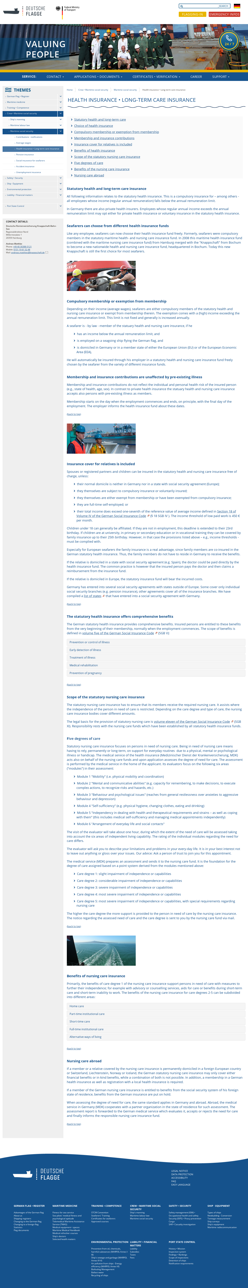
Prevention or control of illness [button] (90, 642)
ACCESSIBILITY (179, 1177)
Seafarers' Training (100, 1215)
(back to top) (74, 414)
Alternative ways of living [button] (85, 1037)
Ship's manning (17, 119)
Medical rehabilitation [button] (84, 665)
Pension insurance (25, 154)
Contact (55, 77)
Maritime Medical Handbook (66, 1230)
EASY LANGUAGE (180, 1184)
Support (220, 77)
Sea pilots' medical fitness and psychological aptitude (67, 1217)
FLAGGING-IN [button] (192, 14)
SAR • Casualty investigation (182, 1224)
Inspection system (177, 1251)
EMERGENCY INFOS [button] (224, 14)
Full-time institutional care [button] (87, 1029)
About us (18, 1215)
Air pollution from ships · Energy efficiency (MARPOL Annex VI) (106, 1265)
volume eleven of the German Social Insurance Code (192, 721)
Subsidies (134, 1251)
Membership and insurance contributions (104, 138)
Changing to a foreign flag (26, 1224)
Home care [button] (77, 1006)
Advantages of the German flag (29, 1212)
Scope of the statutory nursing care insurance (107, 157)
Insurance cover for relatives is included (103, 144)
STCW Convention (99, 1212)
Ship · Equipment (15, 183)
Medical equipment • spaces (66, 1227)
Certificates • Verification (156, 77)
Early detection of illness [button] (85, 650)
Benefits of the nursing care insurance (102, 169)
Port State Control (15, 206)
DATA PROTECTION (182, 1174)
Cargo (172, 1221)
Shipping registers (22, 1218)
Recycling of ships (99, 1275)
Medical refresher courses (65, 1233)
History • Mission (177, 1248)
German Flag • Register (18, 96)
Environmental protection (19, 189)
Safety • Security (15, 177)
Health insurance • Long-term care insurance (37, 148)
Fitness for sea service (63, 1212)
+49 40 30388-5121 (22, 246)
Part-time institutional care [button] (87, 1014)
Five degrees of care (88, 163)
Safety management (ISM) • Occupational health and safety (183, 1214)
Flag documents (21, 1230)
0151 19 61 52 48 (22, 249)
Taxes (133, 1254)
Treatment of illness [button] (82, 657)
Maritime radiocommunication (222, 1227)
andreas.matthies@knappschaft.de (28, 252)
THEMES (22, 90)
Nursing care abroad (89, 175)
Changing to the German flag (28, 1221)
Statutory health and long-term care (100, 119)
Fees (132, 1257)
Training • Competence (18, 107)
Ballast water (97, 1272)
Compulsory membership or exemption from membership (116, 132)
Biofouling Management (102, 1269)
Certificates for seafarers (103, 1218)
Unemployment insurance (28, 172)
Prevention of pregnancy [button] (86, 673)
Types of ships (214, 1212)
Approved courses (100, 1221)
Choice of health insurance (93, 126)
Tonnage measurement (219, 1218)
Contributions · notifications (29, 136)
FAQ (173, 1181)
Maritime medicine (16, 102)
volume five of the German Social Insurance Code (118, 633)
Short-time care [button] (80, 1021)
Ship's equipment (216, 1224)
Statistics (18, 1227)
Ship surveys (214, 1221)
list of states (92, 596)
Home (70, 89)
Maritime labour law (20, 125)
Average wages (23, 142)
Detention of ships (177, 1260)
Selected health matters (64, 1239)
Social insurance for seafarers (30, 160)
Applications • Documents (98, 77)
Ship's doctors (59, 1236)
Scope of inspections (178, 1257)
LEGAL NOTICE (179, 1170)
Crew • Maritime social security (22, 113)
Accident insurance (25, 166)
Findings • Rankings (178, 1254)
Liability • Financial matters (20, 195)
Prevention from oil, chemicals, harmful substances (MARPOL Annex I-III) (109, 1251)
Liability (133, 1248)
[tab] (156, 642)
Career (196, 77)
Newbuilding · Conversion (220, 1215)
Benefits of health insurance (94, 150)
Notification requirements (181, 1263)
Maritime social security (21, 131)
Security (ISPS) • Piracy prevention (185, 1218)
